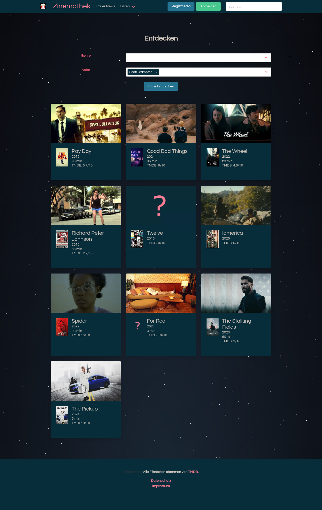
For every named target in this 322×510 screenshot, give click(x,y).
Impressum (161, 486)
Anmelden (208, 6)
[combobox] (199, 57)
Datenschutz (161, 481)
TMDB (193, 472)
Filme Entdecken (161, 86)
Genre (86, 55)
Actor (86, 70)
